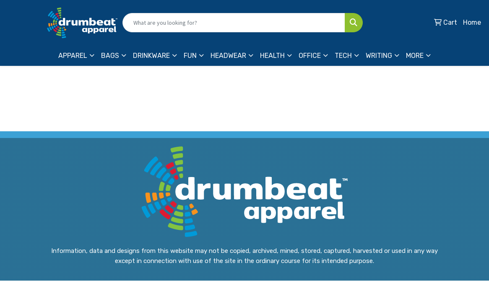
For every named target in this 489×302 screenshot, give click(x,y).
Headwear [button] (228, 56)
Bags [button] (110, 56)
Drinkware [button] (151, 56)
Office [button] (310, 56)
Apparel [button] (72, 56)
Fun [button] (190, 56)
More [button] (415, 56)
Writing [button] (379, 56)
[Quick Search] (233, 22)
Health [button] (272, 56)
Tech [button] (343, 56)
